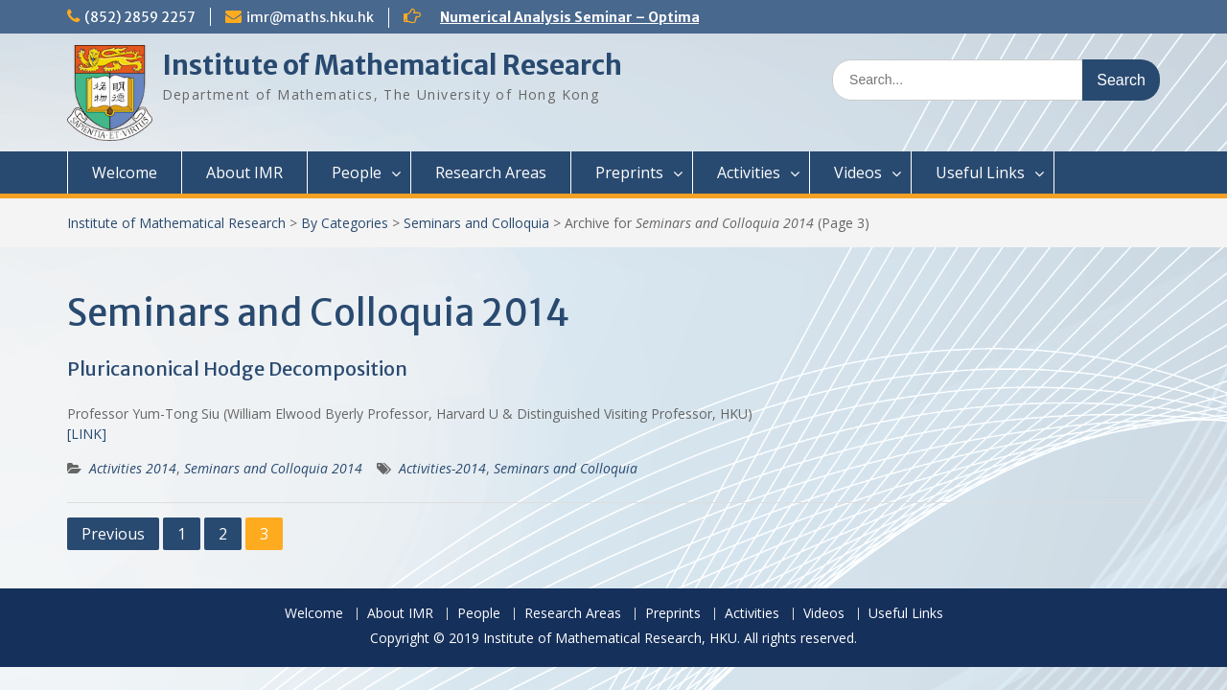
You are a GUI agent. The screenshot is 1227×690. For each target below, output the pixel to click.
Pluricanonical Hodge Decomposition (237, 368)
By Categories (344, 223)
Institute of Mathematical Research (392, 65)
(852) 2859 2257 (140, 17)
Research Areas (490, 172)
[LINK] (86, 434)
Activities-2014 (442, 468)
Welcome (124, 172)
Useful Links (980, 172)
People (357, 172)
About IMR (244, 172)
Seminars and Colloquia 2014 (273, 468)
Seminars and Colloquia (476, 223)
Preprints (629, 172)
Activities (748, 172)
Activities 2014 (132, 468)
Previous (113, 533)
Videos (858, 172)
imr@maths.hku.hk (310, 17)
